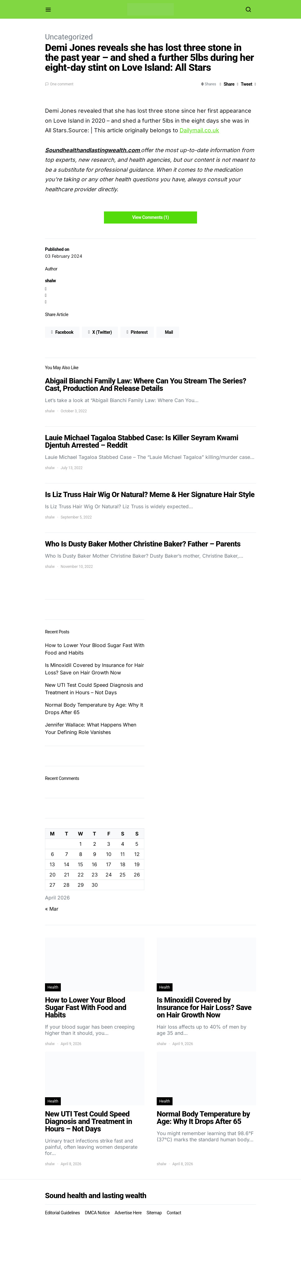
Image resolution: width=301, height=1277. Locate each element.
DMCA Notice (97, 1212)
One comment (61, 84)
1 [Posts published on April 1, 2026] (80, 844)
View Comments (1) (150, 217)
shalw (50, 280)
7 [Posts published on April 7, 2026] (66, 854)
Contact (174, 1212)
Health (52, 987)
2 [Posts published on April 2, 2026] (94, 844)
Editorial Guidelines (62, 1212)
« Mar (51, 909)
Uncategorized (69, 37)
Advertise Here (128, 1212)
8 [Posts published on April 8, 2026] (80, 854)
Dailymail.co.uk (199, 130)
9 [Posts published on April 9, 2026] (94, 854)
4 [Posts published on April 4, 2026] (122, 844)
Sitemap (154, 1212)
